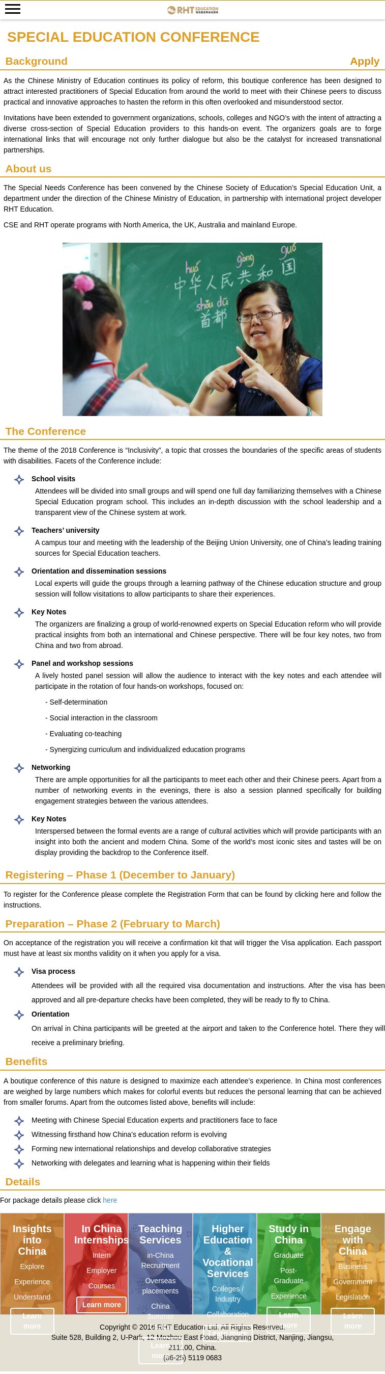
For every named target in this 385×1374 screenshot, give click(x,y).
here (110, 1200)
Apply (364, 61)
